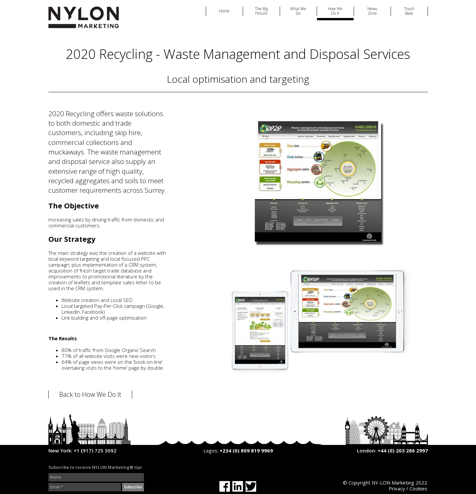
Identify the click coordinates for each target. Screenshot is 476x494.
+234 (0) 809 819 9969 (246, 450)
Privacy (397, 488)
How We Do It (335, 11)
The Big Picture (261, 11)
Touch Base (409, 11)
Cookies (418, 488)
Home (224, 11)
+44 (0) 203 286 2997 (403, 450)
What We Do (298, 11)
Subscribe (133, 487)
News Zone (372, 11)
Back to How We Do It (90, 394)
